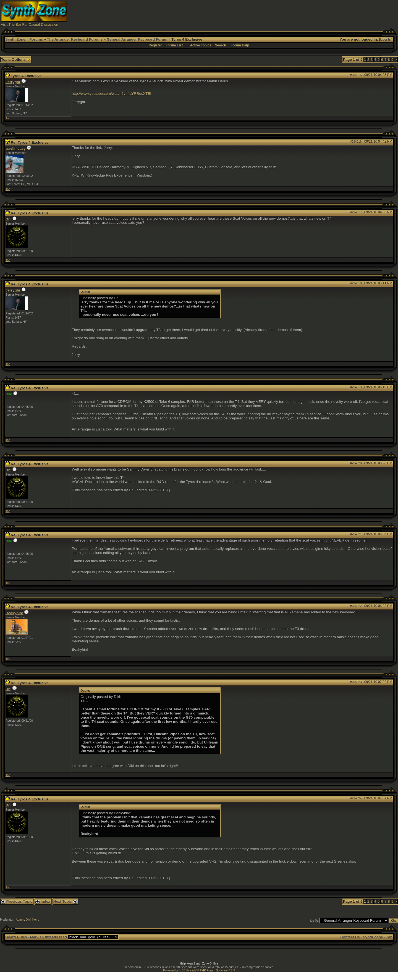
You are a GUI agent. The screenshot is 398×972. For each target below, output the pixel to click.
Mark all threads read (48, 937)
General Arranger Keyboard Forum (137, 39)
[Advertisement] (296, 13)
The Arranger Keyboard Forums (75, 39)
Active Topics (200, 45)
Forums (36, 39)
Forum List (174, 45)
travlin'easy (16, 148)
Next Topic (65, 901)
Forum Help (240, 45)
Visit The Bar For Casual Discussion (29, 24)
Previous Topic (16, 901)
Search (220, 45)
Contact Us (350, 937)
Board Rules (16, 937)
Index (42, 901)
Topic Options (15, 59)
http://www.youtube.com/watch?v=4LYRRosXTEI (111, 93)
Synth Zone (15, 39)
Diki (28, 919)
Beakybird (14, 613)
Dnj (8, 219)
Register (155, 45)
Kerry (35, 919)
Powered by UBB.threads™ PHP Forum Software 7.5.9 (199, 970)
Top (8, 118)
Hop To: (314, 920)
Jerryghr (13, 82)
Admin (20, 919)
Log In (385, 39)
